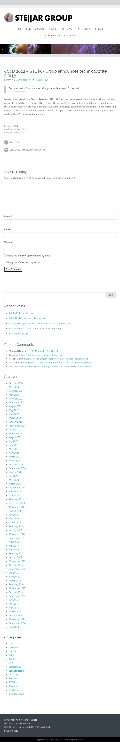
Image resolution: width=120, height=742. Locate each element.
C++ (11, 643)
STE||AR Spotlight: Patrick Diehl (43, 351)
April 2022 (14, 414)
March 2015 (15, 611)
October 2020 (16, 464)
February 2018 (16, 526)
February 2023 (16, 398)
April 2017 (14, 549)
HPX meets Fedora (82, 366)
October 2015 (16, 592)
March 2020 (15, 483)
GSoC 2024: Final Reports (21, 313)
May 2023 (14, 394)
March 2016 (15, 580)
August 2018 (15, 510)
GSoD (16, 126)
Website (8, 242)
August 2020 (15, 472)
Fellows (67, 28)
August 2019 (15, 491)
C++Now (13, 647)
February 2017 (16, 553)
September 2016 (17, 568)
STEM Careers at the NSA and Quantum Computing (35, 328)
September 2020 (17, 468)
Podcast (13, 678)
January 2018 (15, 530)
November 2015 (17, 588)
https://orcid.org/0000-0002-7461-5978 (31, 727)
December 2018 (17, 503)
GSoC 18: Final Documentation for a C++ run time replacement (56, 358)
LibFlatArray (15, 666)
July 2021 (13, 441)
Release (13, 686)
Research (99, 28)
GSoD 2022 (14, 142)
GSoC (11, 655)
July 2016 (13, 572)
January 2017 (15, 557)
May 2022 (14, 410)
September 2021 (17, 433)
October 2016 (16, 565)
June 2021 (14, 445)
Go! (111, 295)
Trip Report (14, 690)
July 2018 (13, 514)
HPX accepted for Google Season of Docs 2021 (40, 354)
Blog (28, 28)
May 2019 (14, 495)
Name (8, 216)
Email (7, 229)
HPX (11, 662)
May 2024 (14, 386)
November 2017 (17, 534)
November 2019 (17, 487)
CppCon (13, 651)
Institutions (83, 28)
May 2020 (14, 479)
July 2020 (13, 476)
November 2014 (17, 619)
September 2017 (17, 537)
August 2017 (15, 541)
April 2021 (14, 452)
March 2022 (15, 417)
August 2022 (15, 406)
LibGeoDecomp (17, 670)
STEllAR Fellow (40, 80)
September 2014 (17, 623)
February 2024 (16, 390)
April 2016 (14, 576)
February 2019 (16, 499)
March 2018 (15, 522)
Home (18, 28)
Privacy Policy (11, 730)
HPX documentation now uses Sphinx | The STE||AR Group (39, 366)
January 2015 (15, 615)
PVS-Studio (14, 682)
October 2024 (16, 383)
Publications (52, 35)
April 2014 (14, 627)
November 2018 (17, 506)
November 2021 (17, 425)
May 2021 (14, 449)
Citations (69, 35)
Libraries (53, 28)
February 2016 (16, 584)
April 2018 (14, 518)
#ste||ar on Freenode (20, 723)
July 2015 (13, 599)
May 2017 (14, 545)
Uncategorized (16, 693)
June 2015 (14, 603)
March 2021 (15, 456)
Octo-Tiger (14, 674)
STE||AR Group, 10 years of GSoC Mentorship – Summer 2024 (40, 323)
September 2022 (17, 402)
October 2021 (16, 429)
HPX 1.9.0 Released (18, 333)
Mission (39, 28)
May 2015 (14, 607)
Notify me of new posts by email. (23, 262)
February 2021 (16, 460)
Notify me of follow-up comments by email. (29, 255)
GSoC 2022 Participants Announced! (27, 149)
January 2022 (15, 421)
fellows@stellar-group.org (24, 719)
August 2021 (15, 437)
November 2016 (17, 561)
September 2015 (17, 596)
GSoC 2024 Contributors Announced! (27, 318)
